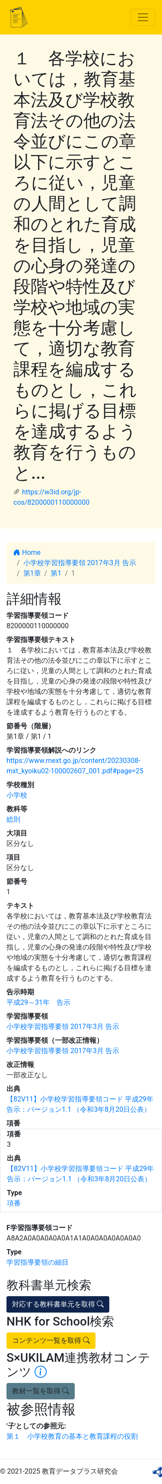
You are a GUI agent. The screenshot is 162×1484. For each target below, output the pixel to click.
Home (27, 552)
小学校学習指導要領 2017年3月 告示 (79, 563)
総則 (13, 819)
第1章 (32, 573)
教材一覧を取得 (40, 1391)
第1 (56, 573)
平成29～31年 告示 (38, 1002)
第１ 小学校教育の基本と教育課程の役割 (72, 1436)
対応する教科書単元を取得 (58, 1304)
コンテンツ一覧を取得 (51, 1340)
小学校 (16, 795)
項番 (14, 1203)
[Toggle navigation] (143, 17)
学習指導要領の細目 (37, 1262)
